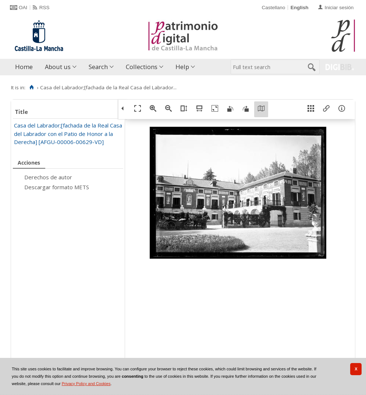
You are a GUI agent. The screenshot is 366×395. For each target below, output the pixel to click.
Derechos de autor (48, 177)
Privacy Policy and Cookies (86, 383)
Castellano (273, 7)
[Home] (31, 87)
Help (182, 66)
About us (58, 66)
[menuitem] (25, 67)
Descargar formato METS (56, 187)
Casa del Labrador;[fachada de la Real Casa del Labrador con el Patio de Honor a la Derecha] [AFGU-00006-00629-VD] (68, 134)
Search (98, 66)
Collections (141, 66)
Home (24, 66)
